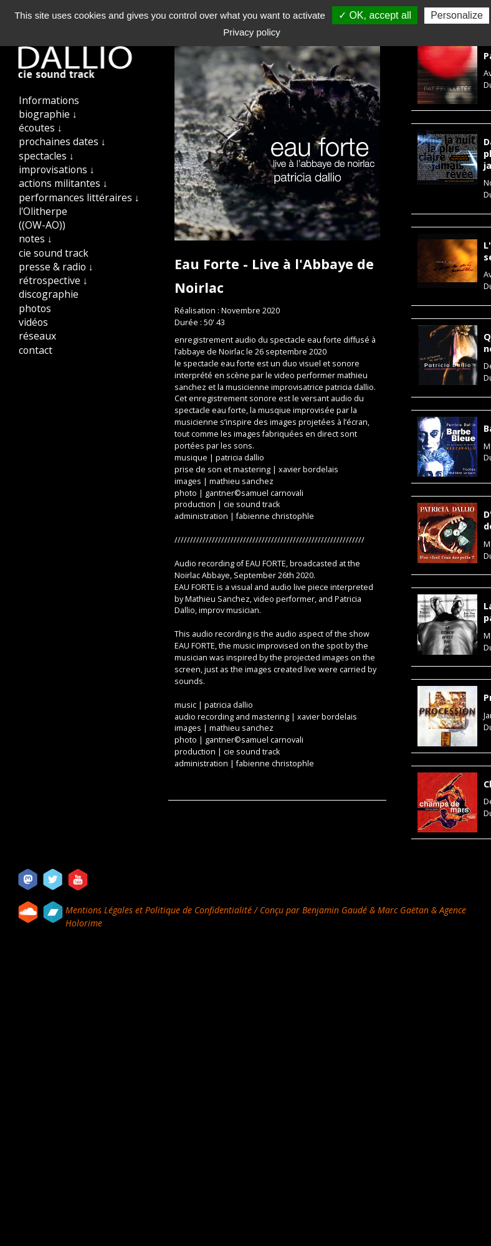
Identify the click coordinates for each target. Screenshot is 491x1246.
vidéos (33, 322)
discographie (49, 294)
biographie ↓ (48, 114)
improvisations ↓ (57, 169)
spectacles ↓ (46, 156)
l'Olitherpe (43, 211)
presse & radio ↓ (56, 266)
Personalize (457, 15)
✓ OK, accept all (374, 15)
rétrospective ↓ (53, 280)
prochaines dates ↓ (62, 141)
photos (35, 308)
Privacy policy (251, 32)
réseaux (37, 336)
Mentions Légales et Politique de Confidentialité (159, 910)
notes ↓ (35, 238)
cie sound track (53, 253)
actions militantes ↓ (63, 183)
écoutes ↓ (40, 128)
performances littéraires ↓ (79, 197)
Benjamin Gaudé (335, 910)
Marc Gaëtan (403, 910)
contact (35, 350)
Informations (49, 100)
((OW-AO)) (42, 225)
